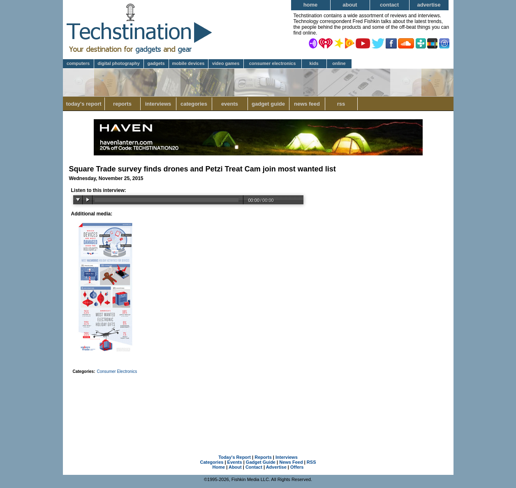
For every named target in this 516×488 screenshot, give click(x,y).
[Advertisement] (258, 403)
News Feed (307, 104)
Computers (78, 63)
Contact (389, 5)
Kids (313, 63)
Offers (296, 467)
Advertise (428, 5)
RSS (341, 104)
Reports (122, 104)
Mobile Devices (188, 63)
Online (338, 63)
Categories (193, 104)
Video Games (226, 63)
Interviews (158, 104)
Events (229, 104)
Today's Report (83, 104)
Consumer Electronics (272, 63)
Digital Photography (118, 63)
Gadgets (155, 63)
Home (310, 5)
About (349, 5)
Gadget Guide (268, 104)
